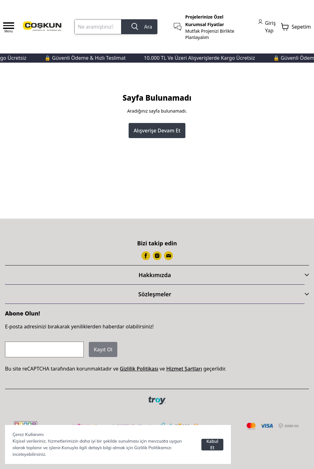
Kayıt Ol (103, 349)
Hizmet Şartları (184, 368)
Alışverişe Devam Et (157, 130)
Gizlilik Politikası (139, 368)
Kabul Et (212, 444)
